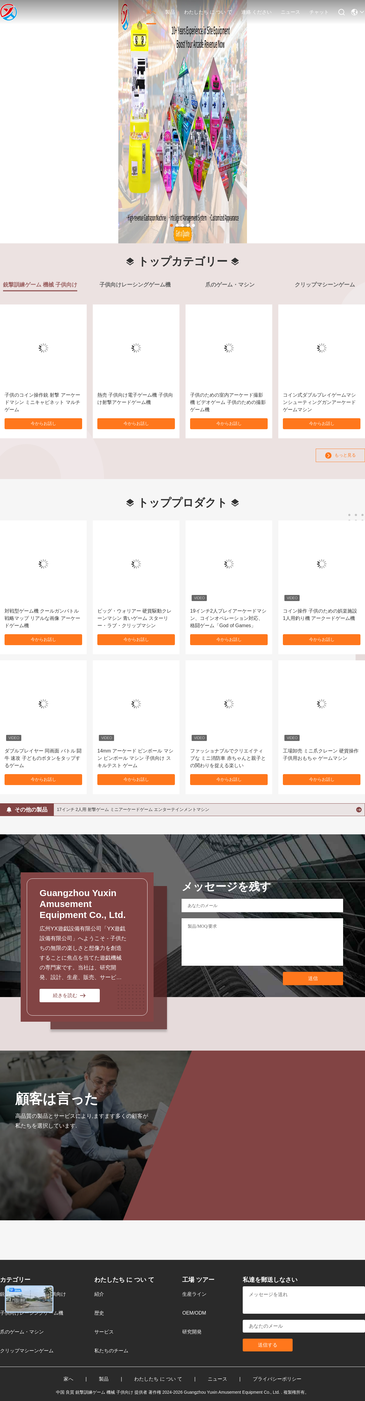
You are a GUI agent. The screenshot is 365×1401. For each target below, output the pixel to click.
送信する (267, 1344)
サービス (104, 1331)
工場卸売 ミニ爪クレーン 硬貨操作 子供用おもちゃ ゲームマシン (321, 754)
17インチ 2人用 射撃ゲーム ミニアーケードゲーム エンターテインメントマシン (133, 809)
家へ (151, 12)
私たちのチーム (111, 1350)
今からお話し (43, 423)
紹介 (99, 1294)
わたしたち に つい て (208, 12)
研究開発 (192, 1331)
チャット (319, 12)
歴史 (99, 1313)
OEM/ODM (194, 1313)
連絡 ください (256, 12)
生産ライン (194, 1294)
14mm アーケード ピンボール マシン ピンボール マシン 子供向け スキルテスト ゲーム (135, 758)
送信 (313, 978)
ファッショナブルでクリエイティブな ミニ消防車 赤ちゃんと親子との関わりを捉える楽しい (228, 758)
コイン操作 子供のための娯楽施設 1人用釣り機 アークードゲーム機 (320, 614)
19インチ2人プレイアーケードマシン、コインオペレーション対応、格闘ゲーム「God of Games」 (228, 618)
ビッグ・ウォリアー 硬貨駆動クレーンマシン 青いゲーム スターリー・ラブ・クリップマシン (134, 618)
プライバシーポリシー (277, 1379)
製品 (170, 12)
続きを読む (69, 995)
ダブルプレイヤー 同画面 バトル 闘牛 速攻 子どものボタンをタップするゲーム (43, 758)
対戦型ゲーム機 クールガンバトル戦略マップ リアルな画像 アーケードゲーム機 (42, 618)
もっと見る (340, 455)
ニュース (290, 12)
